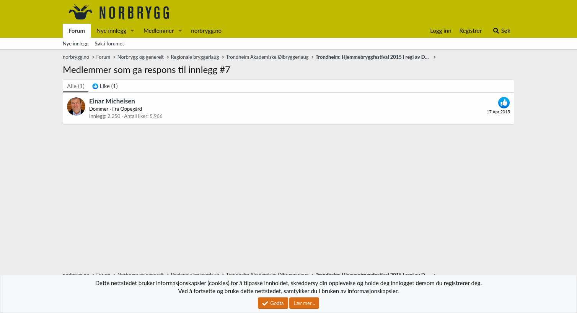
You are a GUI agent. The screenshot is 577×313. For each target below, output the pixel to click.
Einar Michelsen (112, 101)
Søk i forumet (109, 43)
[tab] (105, 86)
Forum (76, 30)
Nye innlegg (111, 30)
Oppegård (131, 109)
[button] (132, 31)
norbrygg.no (206, 30)
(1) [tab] (76, 85)
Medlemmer (158, 30)
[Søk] (501, 31)
